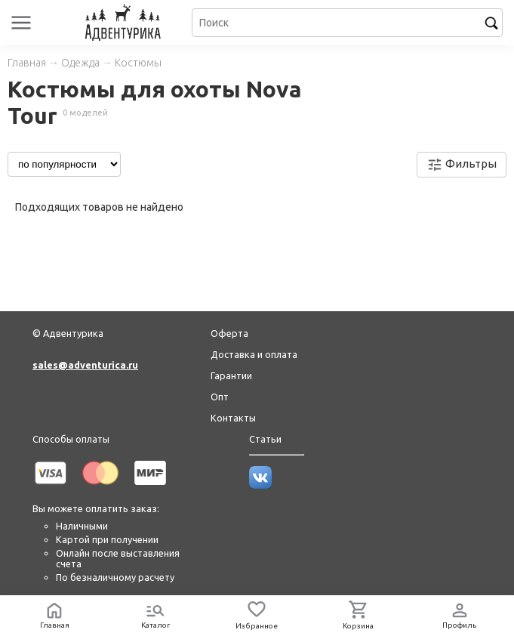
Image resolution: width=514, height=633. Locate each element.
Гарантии (231, 375)
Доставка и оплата (254, 354)
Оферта (229, 333)
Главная (27, 63)
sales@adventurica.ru (85, 365)
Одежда (80, 63)
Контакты (233, 417)
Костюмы (138, 63)
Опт (220, 396)
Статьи (265, 439)
